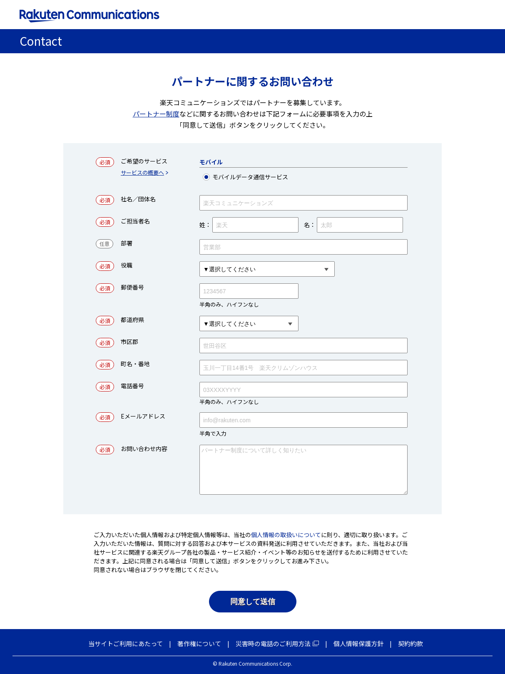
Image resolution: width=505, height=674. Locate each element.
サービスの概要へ (142, 172)
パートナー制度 (156, 114)
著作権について (199, 643)
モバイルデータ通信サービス (263, 177)
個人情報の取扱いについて (286, 534)
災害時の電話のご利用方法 (273, 643)
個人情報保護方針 (358, 643)
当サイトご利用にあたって (125, 643)
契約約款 (410, 643)
